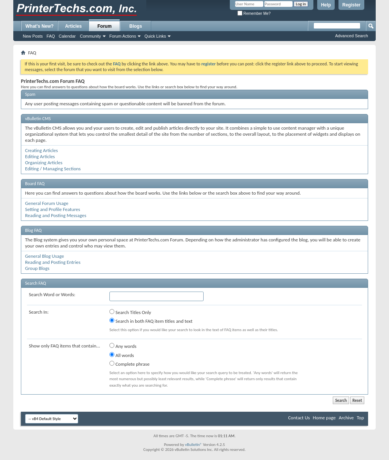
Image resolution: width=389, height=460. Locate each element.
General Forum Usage (46, 203)
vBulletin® (193, 444)
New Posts (33, 36)
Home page (324, 417)
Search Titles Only (130, 312)
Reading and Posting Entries (53, 262)
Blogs (136, 26)
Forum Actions (122, 36)
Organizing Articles (43, 162)
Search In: (39, 312)
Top (360, 417)
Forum (105, 26)
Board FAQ (34, 183)
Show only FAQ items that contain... (64, 346)
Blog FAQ (33, 230)
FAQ (51, 36)
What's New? (39, 26)
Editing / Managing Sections (53, 168)
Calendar (67, 36)
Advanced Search (351, 35)
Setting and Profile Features (52, 209)
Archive (346, 417)
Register (351, 5)
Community (90, 36)
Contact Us (299, 417)
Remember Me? (253, 13)
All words (121, 355)
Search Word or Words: (52, 294)
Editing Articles (40, 156)
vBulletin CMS (38, 118)
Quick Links (155, 36)
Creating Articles (41, 150)
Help (326, 5)
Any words (122, 346)
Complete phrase (129, 364)
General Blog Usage (44, 256)
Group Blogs (37, 268)
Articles (73, 26)
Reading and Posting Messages (55, 215)
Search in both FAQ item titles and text (150, 321)
